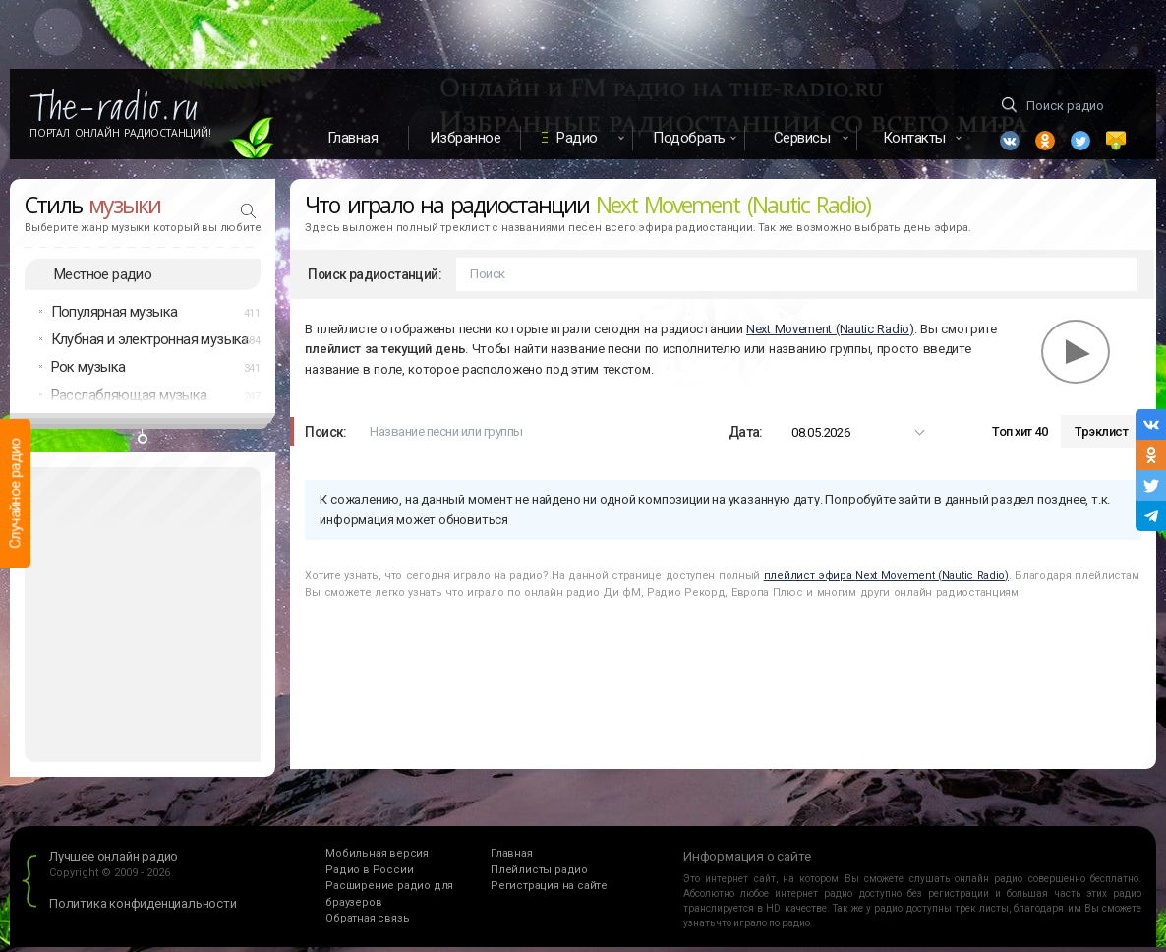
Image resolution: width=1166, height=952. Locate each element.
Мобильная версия (377, 859)
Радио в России (369, 874)
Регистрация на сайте (549, 891)
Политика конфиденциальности (143, 909)
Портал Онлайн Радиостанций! (120, 133)
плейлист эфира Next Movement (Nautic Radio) (886, 580)
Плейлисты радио (539, 874)
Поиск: (325, 437)
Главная (353, 138)
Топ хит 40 (1019, 437)
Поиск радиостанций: (374, 279)
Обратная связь (367, 924)
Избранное (465, 138)
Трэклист (1101, 437)
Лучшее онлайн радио (113, 862)
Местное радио (102, 279)
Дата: (746, 437)
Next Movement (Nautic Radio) (830, 334)
